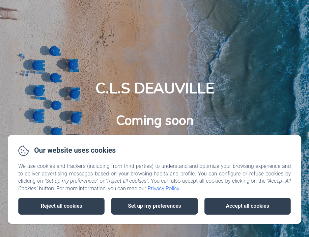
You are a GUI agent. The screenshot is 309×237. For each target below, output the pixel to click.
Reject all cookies (61, 206)
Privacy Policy (163, 188)
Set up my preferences (154, 206)
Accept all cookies (247, 206)
